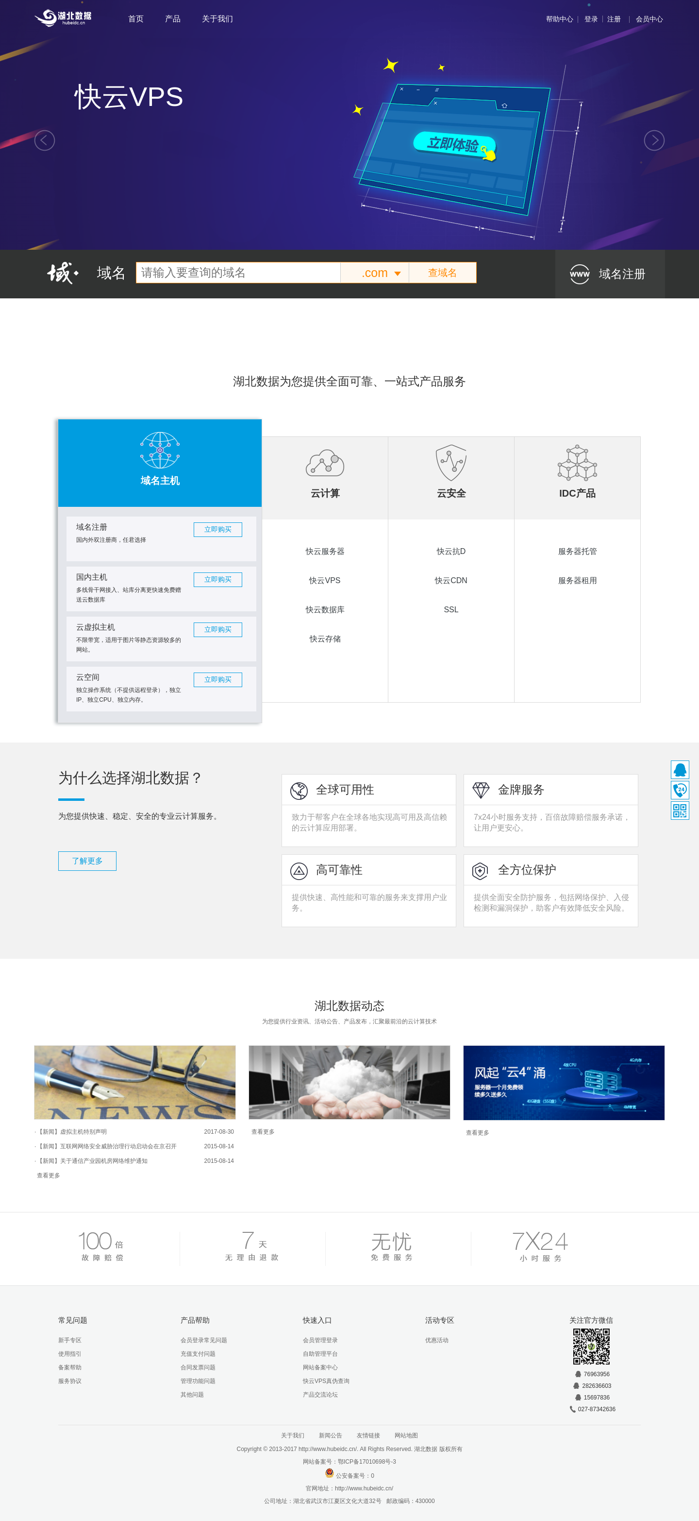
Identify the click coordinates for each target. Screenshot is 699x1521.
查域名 (442, 272)
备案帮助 (70, 1367)
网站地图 (406, 1435)
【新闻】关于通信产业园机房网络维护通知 (92, 1161)
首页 (136, 19)
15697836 (592, 1397)
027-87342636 (592, 1409)
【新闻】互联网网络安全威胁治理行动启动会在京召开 (107, 1146)
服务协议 (70, 1381)
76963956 (592, 1374)
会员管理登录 (320, 1340)
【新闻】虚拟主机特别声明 (72, 1131)
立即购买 (218, 529)
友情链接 (368, 1435)
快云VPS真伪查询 (326, 1381)
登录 (591, 19)
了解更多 (87, 861)
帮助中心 (559, 19)
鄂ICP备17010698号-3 (367, 1461)
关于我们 (217, 19)
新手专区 (70, 1340)
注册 (614, 19)
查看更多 (48, 1175)
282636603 (591, 1386)
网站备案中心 (320, 1367)
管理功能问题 (198, 1381)
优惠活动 (437, 1340)
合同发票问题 (198, 1367)
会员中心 (649, 19)
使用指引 (70, 1353)
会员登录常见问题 (204, 1340)
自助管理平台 (320, 1353)
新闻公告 (330, 1435)
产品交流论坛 (320, 1394)
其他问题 (192, 1394)
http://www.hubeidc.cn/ (364, 1488)
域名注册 (622, 273)
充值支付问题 (198, 1353)
